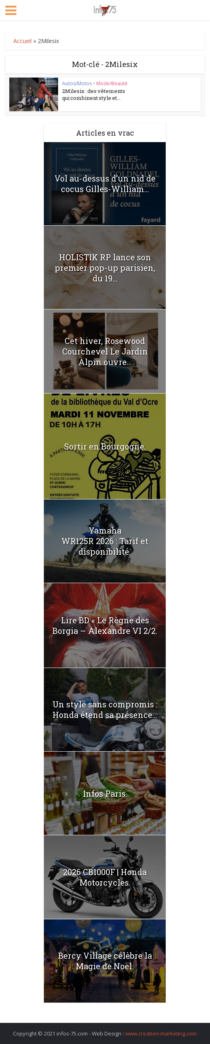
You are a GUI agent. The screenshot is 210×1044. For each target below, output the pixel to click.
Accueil (22, 41)
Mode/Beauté (112, 83)
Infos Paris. (105, 793)
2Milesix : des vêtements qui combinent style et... (93, 94)
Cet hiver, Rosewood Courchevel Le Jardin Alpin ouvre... (105, 351)
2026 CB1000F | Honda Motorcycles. (105, 877)
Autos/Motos (77, 83)
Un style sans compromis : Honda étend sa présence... (105, 709)
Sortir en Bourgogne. (105, 446)
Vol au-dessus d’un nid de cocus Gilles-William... (105, 183)
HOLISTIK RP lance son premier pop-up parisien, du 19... (105, 267)
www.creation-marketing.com (161, 1033)
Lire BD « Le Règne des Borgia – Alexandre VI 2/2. (104, 625)
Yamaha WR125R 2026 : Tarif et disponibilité (104, 541)
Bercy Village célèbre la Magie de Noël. (105, 960)
